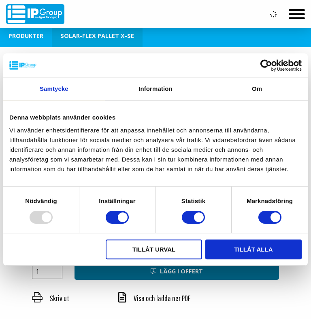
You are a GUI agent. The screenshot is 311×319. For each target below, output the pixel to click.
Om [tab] (257, 88)
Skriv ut (50, 298)
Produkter (26, 36)
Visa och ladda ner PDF (154, 298)
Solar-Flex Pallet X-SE (97, 36)
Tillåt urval (153, 249)
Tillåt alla (253, 249)
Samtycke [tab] (54, 88)
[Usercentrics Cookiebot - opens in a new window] (266, 65)
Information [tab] (155, 88)
